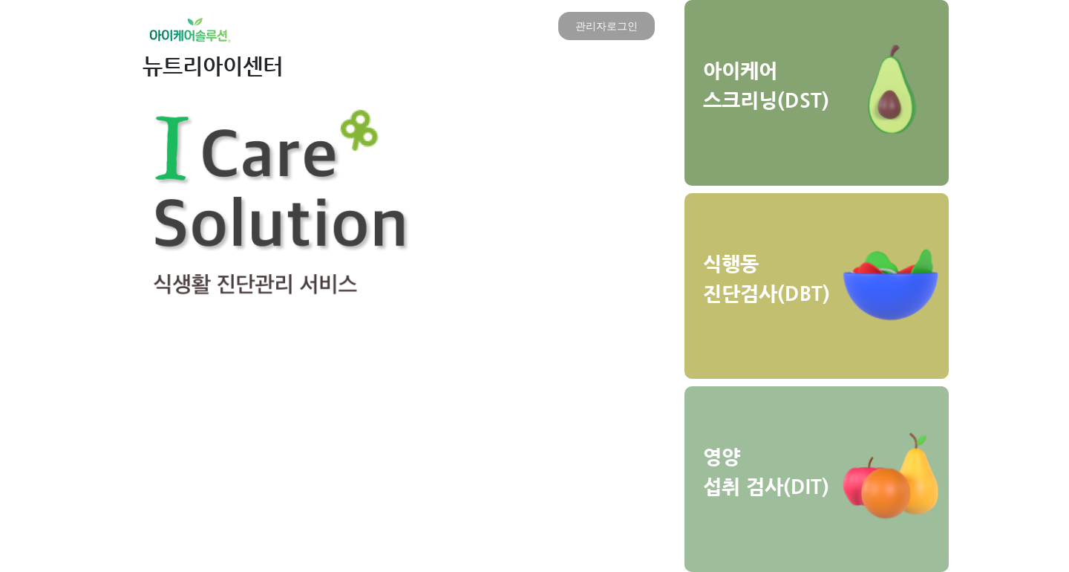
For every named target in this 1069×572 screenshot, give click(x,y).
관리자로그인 (606, 26)
